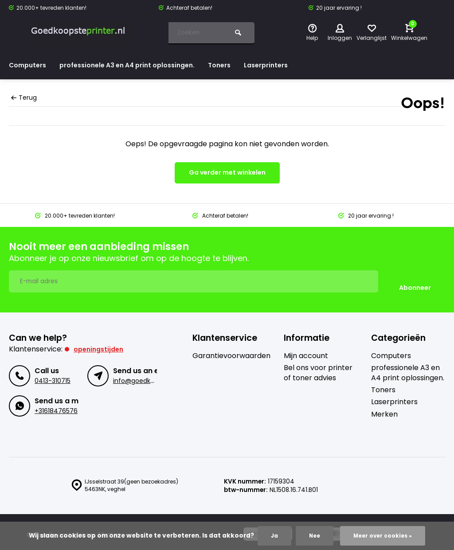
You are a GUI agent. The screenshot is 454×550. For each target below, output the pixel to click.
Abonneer (415, 281)
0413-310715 (52, 375)
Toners (240, 65)
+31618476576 (55, 405)
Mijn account (306, 349)
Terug (23, 98)
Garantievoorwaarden (231, 349)
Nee (311, 535)
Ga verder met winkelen (227, 172)
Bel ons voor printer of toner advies (318, 366)
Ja (270, 535)
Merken (384, 408)
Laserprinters (290, 65)
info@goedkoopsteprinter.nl (155, 375)
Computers (30, 65)
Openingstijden (101, 342)
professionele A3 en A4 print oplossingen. (139, 65)
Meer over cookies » (383, 535)
